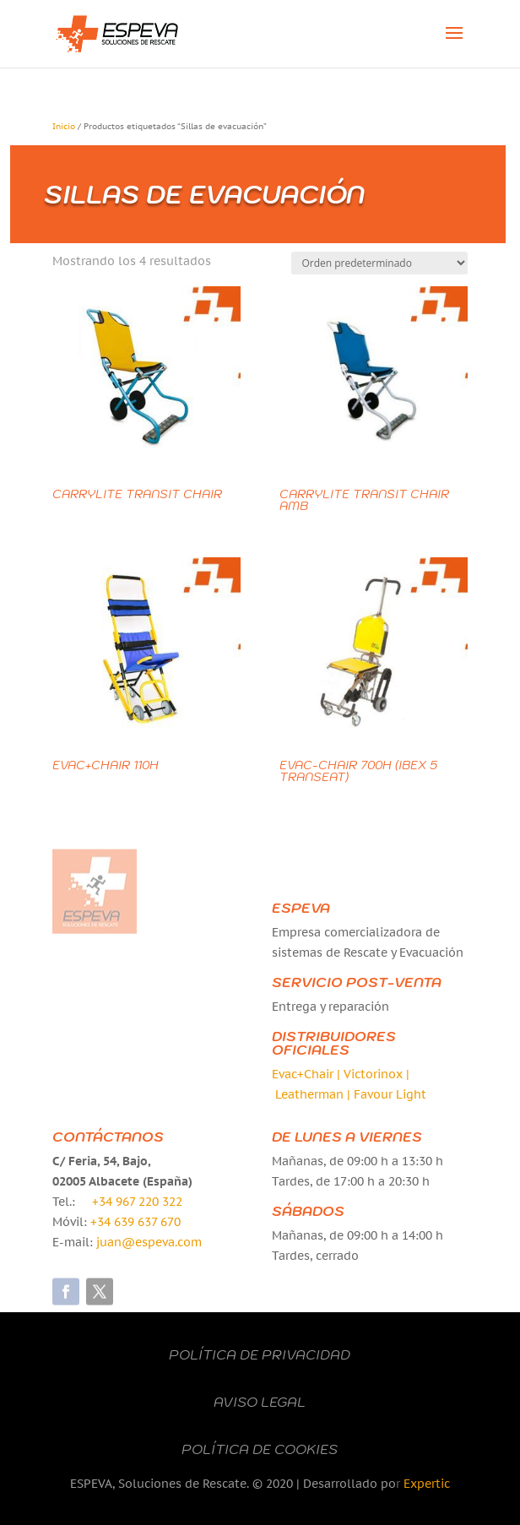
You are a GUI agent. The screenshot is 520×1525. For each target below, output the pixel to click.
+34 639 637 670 (135, 1221)
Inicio (63, 126)
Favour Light (390, 1094)
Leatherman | (314, 1094)
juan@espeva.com (149, 1242)
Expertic (427, 1483)
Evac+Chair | (308, 1074)
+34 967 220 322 (137, 1201)
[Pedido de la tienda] (379, 263)
